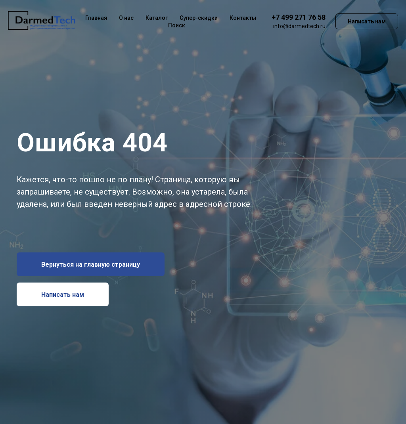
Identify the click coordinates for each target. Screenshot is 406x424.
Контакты (243, 18)
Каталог (157, 18)
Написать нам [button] (367, 21)
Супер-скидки (199, 18)
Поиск (176, 25)
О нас (126, 18)
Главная (96, 18)
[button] (63, 294)
